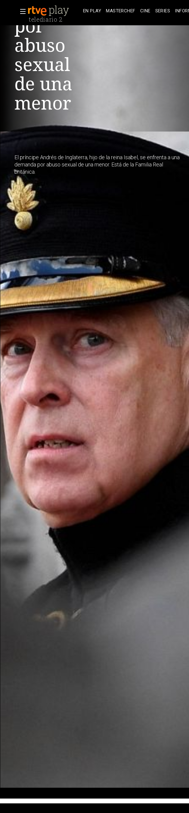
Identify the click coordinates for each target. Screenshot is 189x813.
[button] (21, 11)
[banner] (54, 11)
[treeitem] (92, 11)
